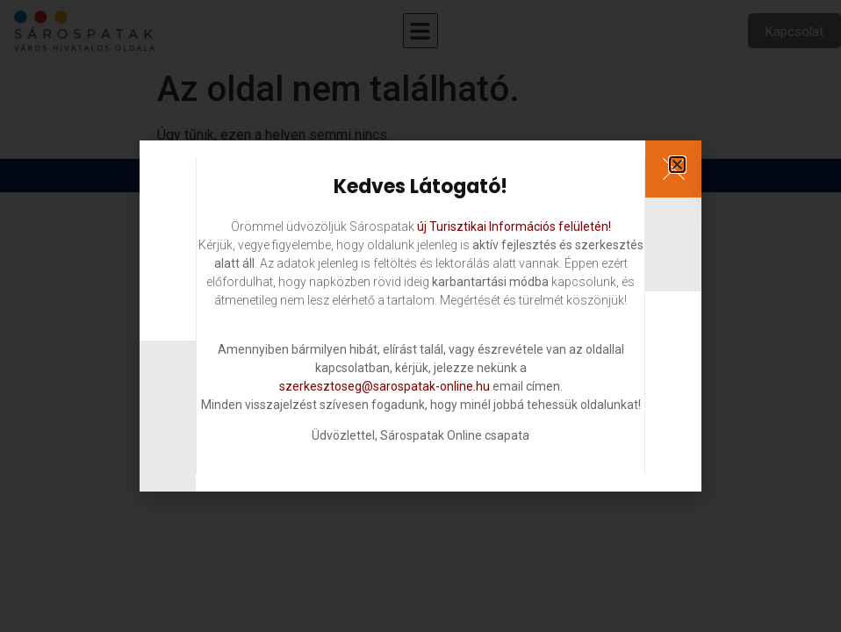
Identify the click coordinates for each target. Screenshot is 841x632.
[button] (677, 164)
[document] (420, 316)
